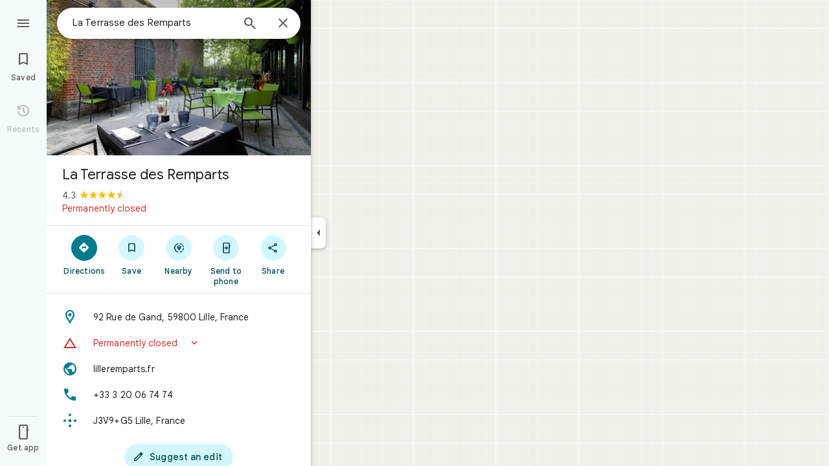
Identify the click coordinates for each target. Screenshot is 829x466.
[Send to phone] (225, 259)
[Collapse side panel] (318, 233)
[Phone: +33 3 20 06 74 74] (179, 395)
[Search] (250, 24)
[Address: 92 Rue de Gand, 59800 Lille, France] (179, 317)
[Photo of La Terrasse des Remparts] (179, 77)
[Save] (131, 254)
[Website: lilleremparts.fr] (179, 369)
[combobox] (152, 22)
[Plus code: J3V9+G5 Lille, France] (179, 421)
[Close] (283, 24)
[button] (179, 343)
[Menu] (23, 22)
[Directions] (84, 254)
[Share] (273, 254)
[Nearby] (179, 254)
